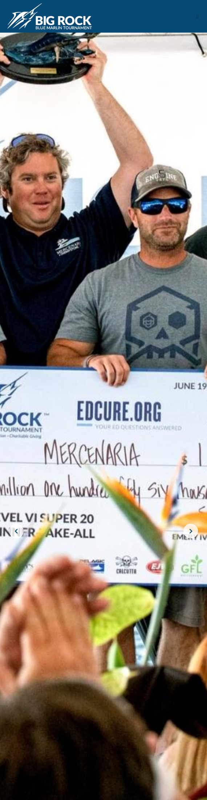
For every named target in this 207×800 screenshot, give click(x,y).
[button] (197, 16)
